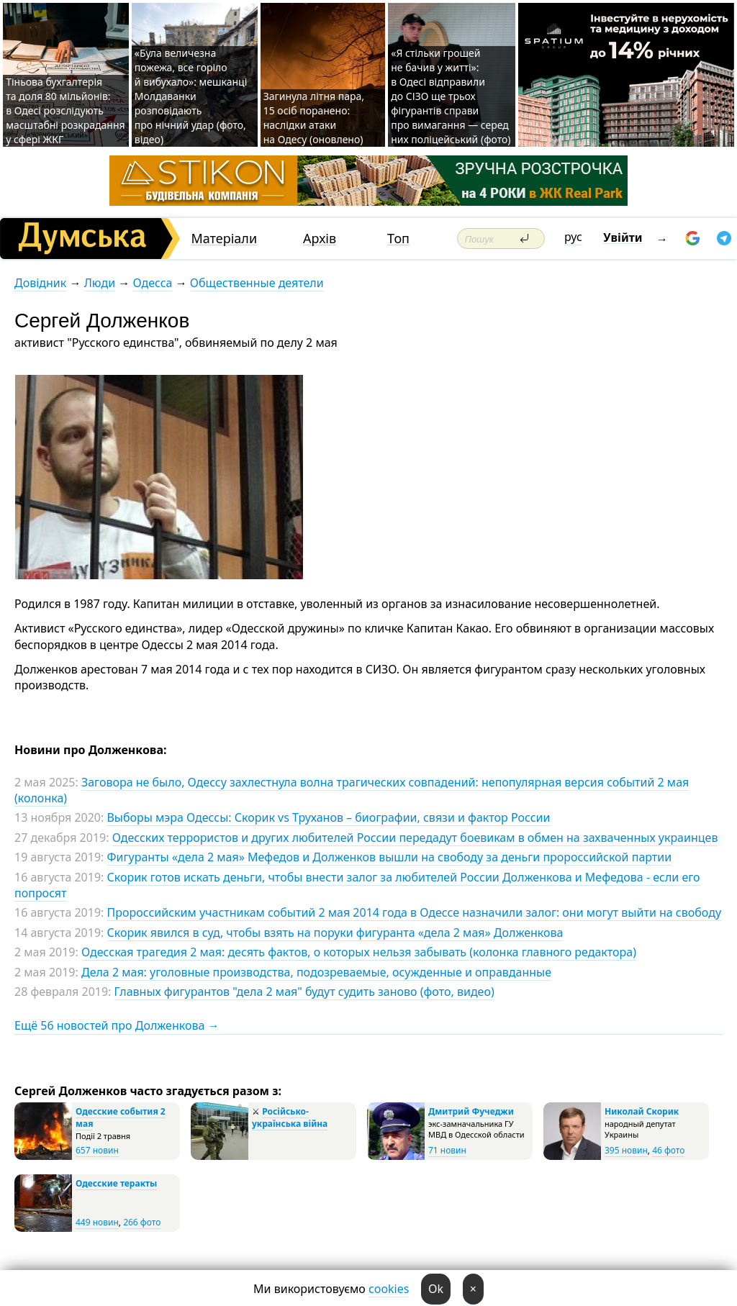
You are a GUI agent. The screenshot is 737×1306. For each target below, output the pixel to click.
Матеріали (224, 238)
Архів (319, 238)
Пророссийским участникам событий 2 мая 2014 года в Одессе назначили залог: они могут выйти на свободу (414, 912)
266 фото (141, 1222)
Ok (435, 1289)
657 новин (97, 1150)
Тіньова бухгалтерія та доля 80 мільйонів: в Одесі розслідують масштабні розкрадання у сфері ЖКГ (65, 110)
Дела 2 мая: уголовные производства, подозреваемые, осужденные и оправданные (316, 972)
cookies (388, 1289)
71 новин (447, 1150)
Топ (398, 238)
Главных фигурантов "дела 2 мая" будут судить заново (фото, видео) (304, 991)
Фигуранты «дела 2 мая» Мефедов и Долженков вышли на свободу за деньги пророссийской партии (389, 857)
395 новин (626, 1150)
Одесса (152, 283)
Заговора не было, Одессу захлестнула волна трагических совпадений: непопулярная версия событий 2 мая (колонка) (351, 790)
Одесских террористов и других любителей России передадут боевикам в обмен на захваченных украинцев (415, 837)
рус (573, 237)
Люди (99, 283)
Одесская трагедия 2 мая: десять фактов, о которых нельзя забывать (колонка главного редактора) (358, 952)
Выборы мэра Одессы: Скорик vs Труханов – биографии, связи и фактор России (328, 817)
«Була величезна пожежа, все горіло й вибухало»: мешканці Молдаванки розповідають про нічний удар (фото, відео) (191, 96)
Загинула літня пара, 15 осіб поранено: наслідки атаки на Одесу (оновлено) (313, 117)
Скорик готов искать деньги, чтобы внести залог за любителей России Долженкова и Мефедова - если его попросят (357, 885)
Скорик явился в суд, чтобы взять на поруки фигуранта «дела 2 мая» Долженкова (335, 932)
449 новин (97, 1222)
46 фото (668, 1150)
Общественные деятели (257, 283)
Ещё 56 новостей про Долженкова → (117, 1025)
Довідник (40, 283)
